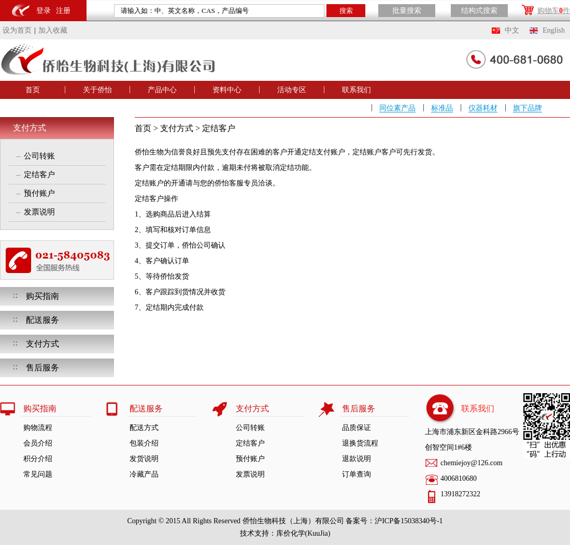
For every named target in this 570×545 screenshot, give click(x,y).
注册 (63, 11)
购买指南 (42, 296)
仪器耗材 (482, 108)
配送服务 (42, 319)
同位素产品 (397, 108)
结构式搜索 (479, 11)
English (554, 30)
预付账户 (39, 193)
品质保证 (356, 428)
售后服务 (42, 367)
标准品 (442, 108)
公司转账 (39, 156)
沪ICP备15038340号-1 (409, 521)
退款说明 (356, 459)
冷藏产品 (144, 474)
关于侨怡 (97, 90)
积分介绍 (37, 459)
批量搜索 (406, 11)
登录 (43, 11)
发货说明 (144, 459)
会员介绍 (37, 443)
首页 (32, 90)
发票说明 (39, 212)
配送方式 (144, 428)
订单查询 (356, 474)
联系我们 (356, 90)
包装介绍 (144, 443)
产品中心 (162, 90)
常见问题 (37, 474)
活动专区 (291, 90)
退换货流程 (360, 443)
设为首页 (17, 30)
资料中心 (226, 90)
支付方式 (29, 127)
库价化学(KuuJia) (303, 533)
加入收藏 (52, 30)
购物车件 (553, 11)
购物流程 (37, 428)
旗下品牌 (527, 108)
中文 (512, 30)
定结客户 (39, 174)
